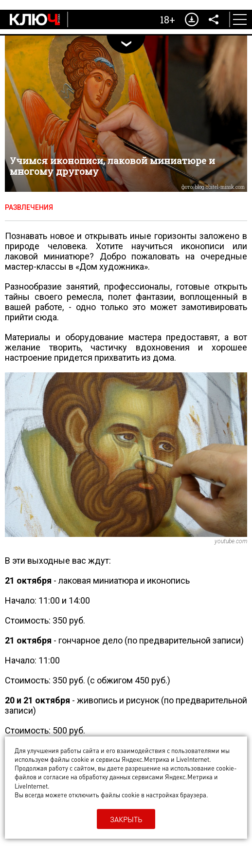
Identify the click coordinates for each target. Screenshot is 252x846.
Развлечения (29, 207)
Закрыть (126, 819)
